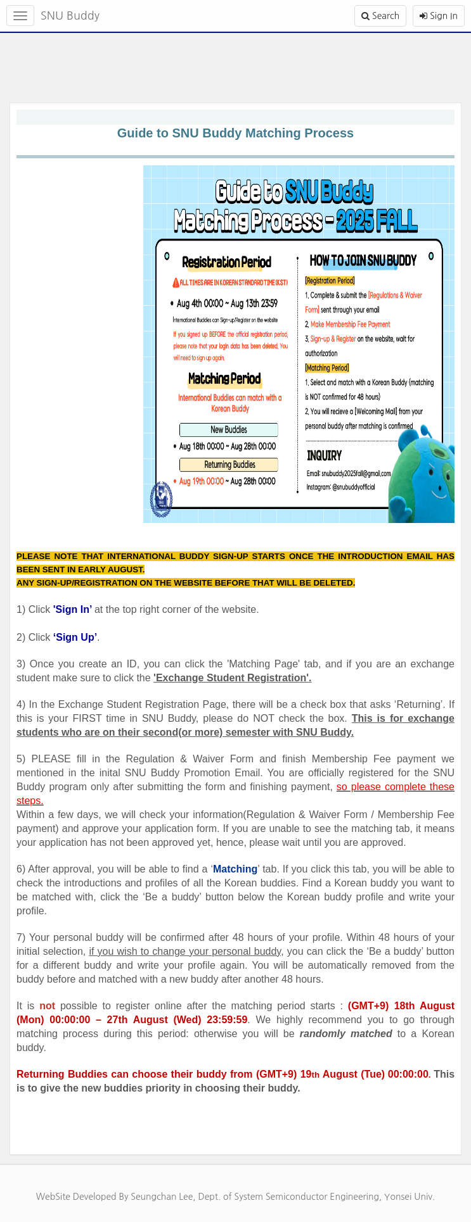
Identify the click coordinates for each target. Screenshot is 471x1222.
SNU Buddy (70, 16)
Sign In (439, 15)
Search (380, 15)
